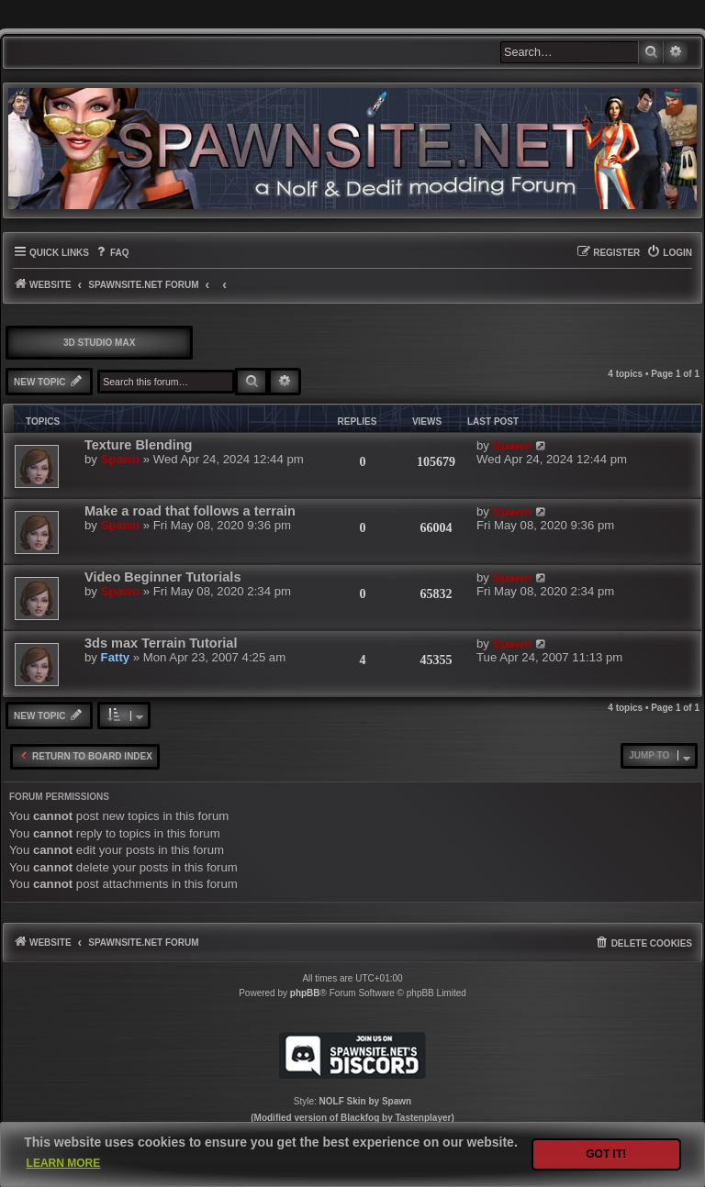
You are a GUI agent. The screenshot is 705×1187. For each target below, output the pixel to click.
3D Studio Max (99, 343)
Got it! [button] (606, 1154)
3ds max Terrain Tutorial (160, 643)
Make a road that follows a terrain (190, 511)
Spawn (120, 459)
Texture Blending (138, 445)
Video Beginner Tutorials (162, 577)
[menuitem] (111, 252)
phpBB (305, 993)
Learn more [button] (64, 1163)
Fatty (115, 657)
